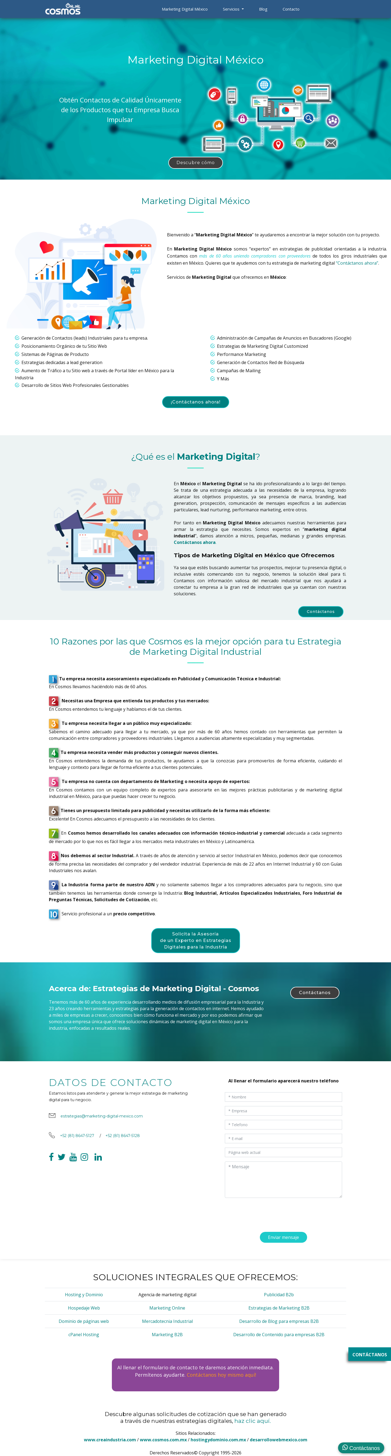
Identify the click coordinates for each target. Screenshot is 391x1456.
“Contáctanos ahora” (357, 263)
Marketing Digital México (185, 9)
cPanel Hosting (83, 1335)
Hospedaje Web (84, 1308)
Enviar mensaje (283, 1242)
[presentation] (255, 1215)
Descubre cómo (195, 162)
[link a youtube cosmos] (73, 1165)
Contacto (291, 9)
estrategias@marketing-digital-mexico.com (102, 1120)
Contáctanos (321, 611)
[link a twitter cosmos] (62, 1165)
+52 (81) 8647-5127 (77, 1140)
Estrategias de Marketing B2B (279, 1308)
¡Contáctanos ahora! (195, 402)
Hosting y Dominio (84, 1295)
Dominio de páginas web (84, 1321)
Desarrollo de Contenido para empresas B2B (278, 1335)
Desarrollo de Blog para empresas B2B (279, 1321)
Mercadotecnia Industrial (167, 1321)
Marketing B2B (167, 1335)
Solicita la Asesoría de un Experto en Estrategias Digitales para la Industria (195, 940)
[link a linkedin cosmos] (98, 1165)
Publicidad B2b (279, 1295)
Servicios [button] (232, 9)
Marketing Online (167, 1308)
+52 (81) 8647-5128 (122, 1140)
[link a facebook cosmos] (51, 1165)
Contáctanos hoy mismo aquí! (221, 1375)
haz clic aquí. (252, 1420)
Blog (263, 9)
